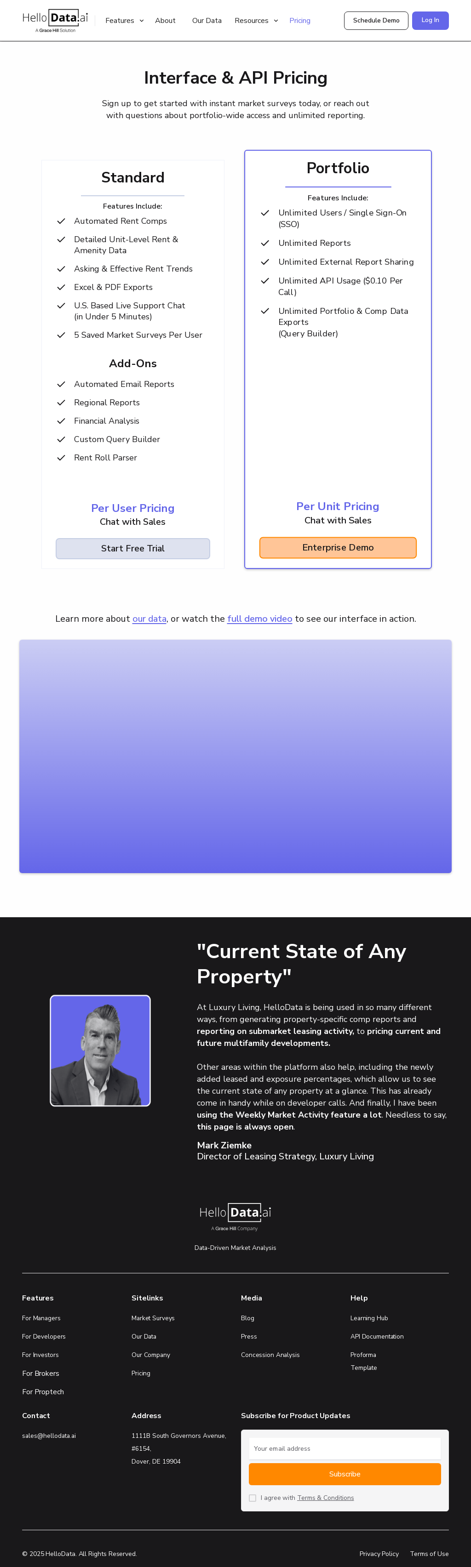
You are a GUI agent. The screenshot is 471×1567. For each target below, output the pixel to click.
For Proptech (43, 1392)
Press (249, 1336)
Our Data (207, 21)
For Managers (41, 1318)
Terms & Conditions (325, 1497)
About (165, 21)
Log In (430, 20)
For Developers (44, 1336)
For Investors (40, 1355)
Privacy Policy (379, 1554)
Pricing (299, 21)
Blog (247, 1318)
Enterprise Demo (338, 547)
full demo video (260, 619)
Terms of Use (429, 1554)
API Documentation (377, 1336)
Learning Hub (369, 1318)
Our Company (151, 1355)
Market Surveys (153, 1318)
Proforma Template (363, 1361)
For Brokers (40, 1373)
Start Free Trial (133, 548)
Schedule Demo (376, 20)
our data (149, 619)
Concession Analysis (270, 1355)
